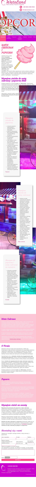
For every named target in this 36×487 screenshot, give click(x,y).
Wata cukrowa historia (20, 38)
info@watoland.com (28, 10)
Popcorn (14, 37)
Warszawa (13, 471)
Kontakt (30, 37)
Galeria (25, 37)
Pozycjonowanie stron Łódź (30, 474)
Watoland (3, 37)
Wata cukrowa (9, 37)
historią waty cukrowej (15, 339)
